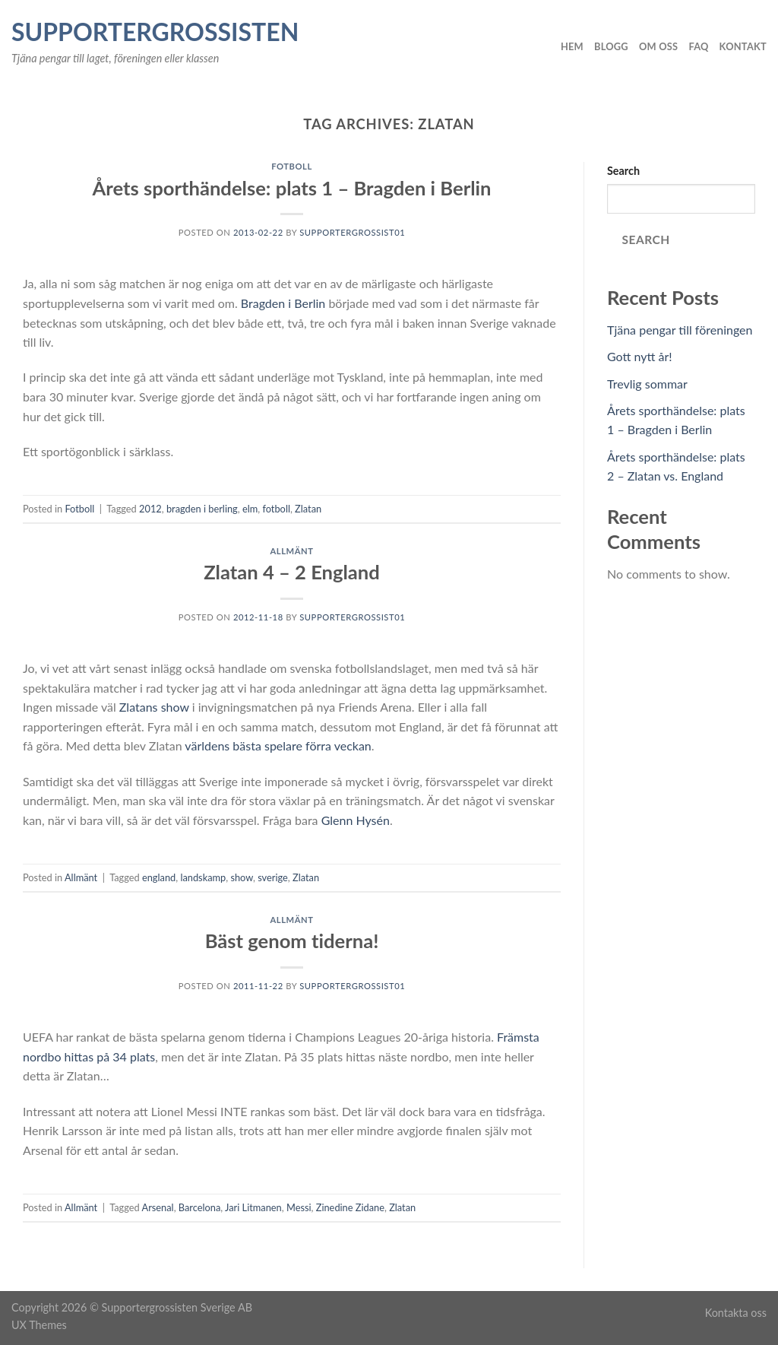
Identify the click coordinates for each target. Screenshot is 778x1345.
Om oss (658, 46)
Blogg (611, 46)
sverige (273, 877)
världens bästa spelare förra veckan (278, 745)
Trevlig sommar (647, 383)
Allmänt (292, 551)
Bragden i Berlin (283, 303)
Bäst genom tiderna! (292, 940)
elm (250, 509)
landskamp (203, 877)
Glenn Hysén (355, 820)
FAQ (698, 46)
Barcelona (199, 1207)
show (241, 877)
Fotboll (291, 166)
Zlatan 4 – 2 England (292, 571)
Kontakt (743, 46)
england (159, 877)
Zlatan (308, 509)
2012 (150, 509)
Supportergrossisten (155, 32)
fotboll (275, 509)
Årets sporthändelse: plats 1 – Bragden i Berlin (291, 187)
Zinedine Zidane (350, 1207)
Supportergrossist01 (352, 232)
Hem (572, 46)
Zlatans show (154, 706)
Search (623, 170)
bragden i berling (202, 509)
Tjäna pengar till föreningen (680, 329)
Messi (299, 1207)
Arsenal (158, 1207)
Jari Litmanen (253, 1207)
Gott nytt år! (639, 356)
